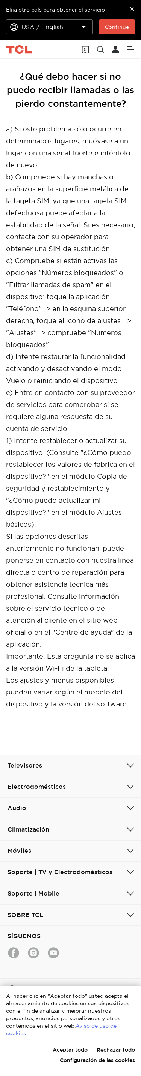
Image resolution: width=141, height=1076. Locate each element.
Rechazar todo (116, 1049)
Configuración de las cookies (97, 1060)
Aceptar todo (70, 1049)
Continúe (117, 27)
